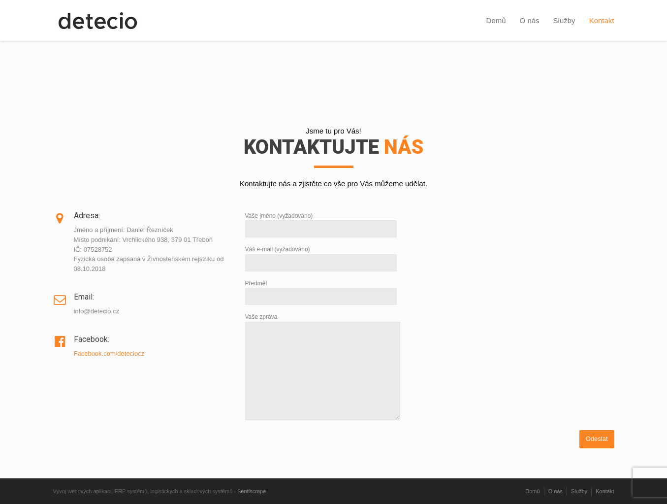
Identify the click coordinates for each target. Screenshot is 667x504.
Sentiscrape (251, 491)
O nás (530, 20)
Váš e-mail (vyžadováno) (321, 256)
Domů (496, 20)
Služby (564, 20)
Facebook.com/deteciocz (109, 353)
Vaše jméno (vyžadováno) (321, 222)
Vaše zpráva (322, 367)
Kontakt (601, 20)
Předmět (321, 290)
